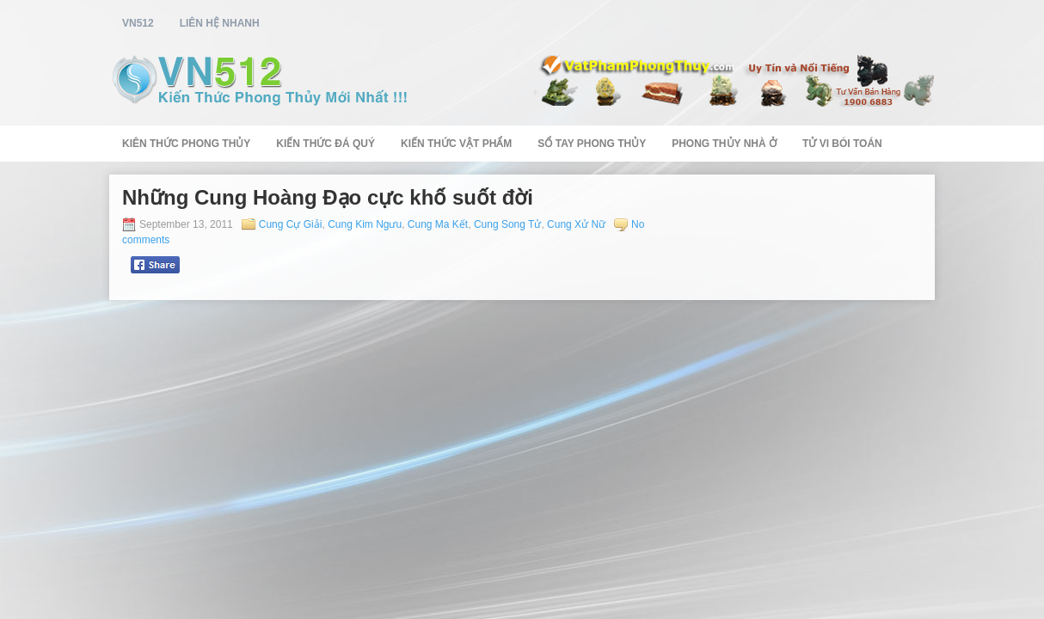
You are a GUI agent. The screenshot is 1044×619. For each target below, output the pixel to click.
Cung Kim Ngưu (365, 224)
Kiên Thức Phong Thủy (186, 144)
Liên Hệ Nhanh (220, 23)
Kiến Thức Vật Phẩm (456, 144)
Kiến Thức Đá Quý (325, 144)
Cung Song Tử (508, 224)
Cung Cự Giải (290, 224)
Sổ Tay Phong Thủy (591, 144)
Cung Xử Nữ (576, 224)
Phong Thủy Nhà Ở (724, 144)
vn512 (138, 23)
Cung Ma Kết (438, 224)
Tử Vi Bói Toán (842, 144)
